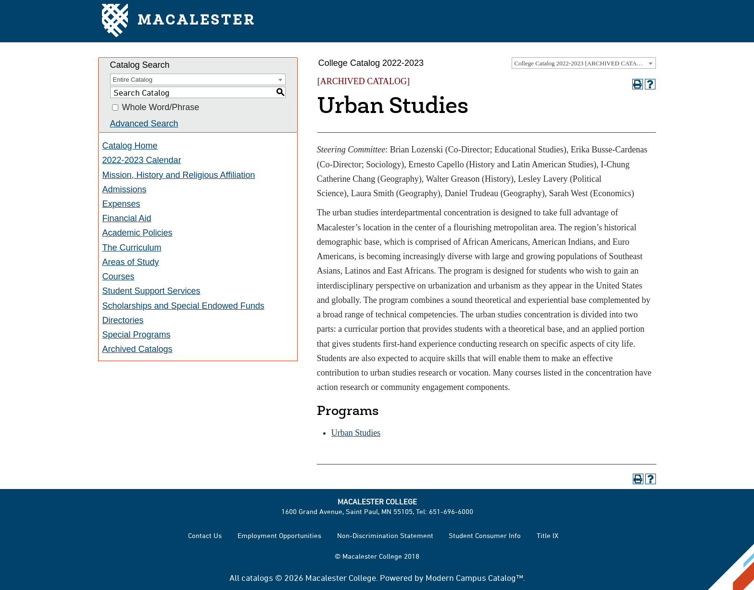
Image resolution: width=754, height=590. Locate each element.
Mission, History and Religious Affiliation (178, 175)
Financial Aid (126, 218)
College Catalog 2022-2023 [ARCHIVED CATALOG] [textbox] (583, 63)
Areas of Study (130, 262)
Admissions (124, 189)
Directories (123, 320)
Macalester (178, 21)
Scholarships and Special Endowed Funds (183, 306)
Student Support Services (151, 291)
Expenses (121, 204)
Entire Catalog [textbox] (132, 79)
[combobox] (584, 63)
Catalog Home (130, 146)
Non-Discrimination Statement (385, 535)
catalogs (257, 577)
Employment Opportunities (279, 535)
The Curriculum (132, 247)
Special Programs (136, 334)
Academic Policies (137, 233)
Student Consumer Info (485, 535)
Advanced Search (144, 123)
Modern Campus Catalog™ (474, 577)
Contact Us (205, 535)
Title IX (547, 535)
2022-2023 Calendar (141, 160)
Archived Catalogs (137, 349)
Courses (118, 276)
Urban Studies (356, 433)
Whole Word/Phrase (161, 108)
